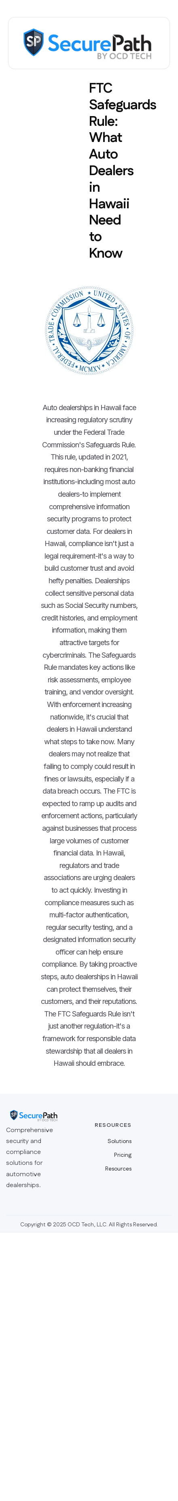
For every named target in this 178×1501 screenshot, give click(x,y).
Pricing (122, 1155)
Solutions (119, 1141)
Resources (118, 1169)
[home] (89, 43)
